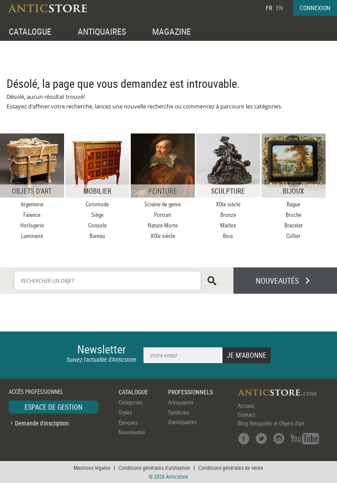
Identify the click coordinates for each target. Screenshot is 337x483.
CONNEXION (315, 8)
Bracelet (293, 225)
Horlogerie (32, 225)
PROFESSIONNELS (190, 392)
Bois (228, 236)
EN (279, 8)
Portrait (162, 215)
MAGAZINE (171, 31)
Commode (97, 204)
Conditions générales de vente (230, 467)
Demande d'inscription (42, 423)
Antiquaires (181, 402)
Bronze (228, 215)
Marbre (228, 225)
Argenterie (32, 204)
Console (97, 225)
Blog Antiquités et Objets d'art (271, 423)
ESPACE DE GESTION (53, 407)
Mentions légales (92, 467)
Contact (246, 414)
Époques (128, 422)
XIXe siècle (163, 236)
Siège (97, 215)
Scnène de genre (162, 204)
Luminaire (32, 236)
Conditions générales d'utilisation (154, 467)
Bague (293, 204)
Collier (293, 236)
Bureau (97, 236)
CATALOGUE (30, 31)
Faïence (31, 215)
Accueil (246, 406)
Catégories (130, 402)
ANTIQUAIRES (102, 31)
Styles (125, 412)
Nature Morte (163, 225)
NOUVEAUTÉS (277, 280)
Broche (293, 215)
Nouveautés (131, 432)
